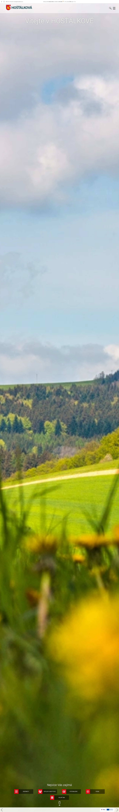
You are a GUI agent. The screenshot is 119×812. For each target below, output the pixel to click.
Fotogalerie (69, 791)
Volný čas (57, 797)
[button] (59, 803)
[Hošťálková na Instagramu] (4, 2)
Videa (92, 791)
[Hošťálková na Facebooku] (1, 2)
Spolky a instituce (47, 791)
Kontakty (21, 791)
